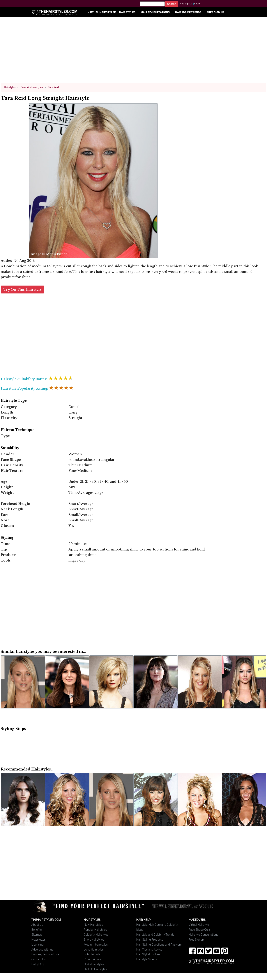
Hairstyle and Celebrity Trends (155, 934)
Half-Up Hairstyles (95, 969)
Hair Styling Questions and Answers (159, 944)
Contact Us (38, 959)
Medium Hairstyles (96, 944)
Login (197, 3)
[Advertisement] (133, 51)
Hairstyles (127, 12)
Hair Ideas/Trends (188, 12)
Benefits (36, 929)
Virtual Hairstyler (102, 12)
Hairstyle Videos (146, 959)
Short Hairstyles (94, 939)
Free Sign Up (186, 3)
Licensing (37, 944)
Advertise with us (42, 949)
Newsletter (38, 939)
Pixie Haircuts (92, 959)
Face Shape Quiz (199, 929)
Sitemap (36, 934)
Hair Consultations (155, 12)
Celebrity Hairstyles (96, 934)
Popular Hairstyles (95, 929)
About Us (37, 924)
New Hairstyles (93, 924)
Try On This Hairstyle (22, 289)
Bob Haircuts (92, 954)
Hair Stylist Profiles (148, 954)
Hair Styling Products (149, 939)
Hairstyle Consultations (203, 934)
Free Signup (196, 939)
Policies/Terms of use (45, 954)
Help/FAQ (37, 964)
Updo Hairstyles (94, 964)
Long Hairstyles (94, 949)
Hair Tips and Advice (149, 949)
